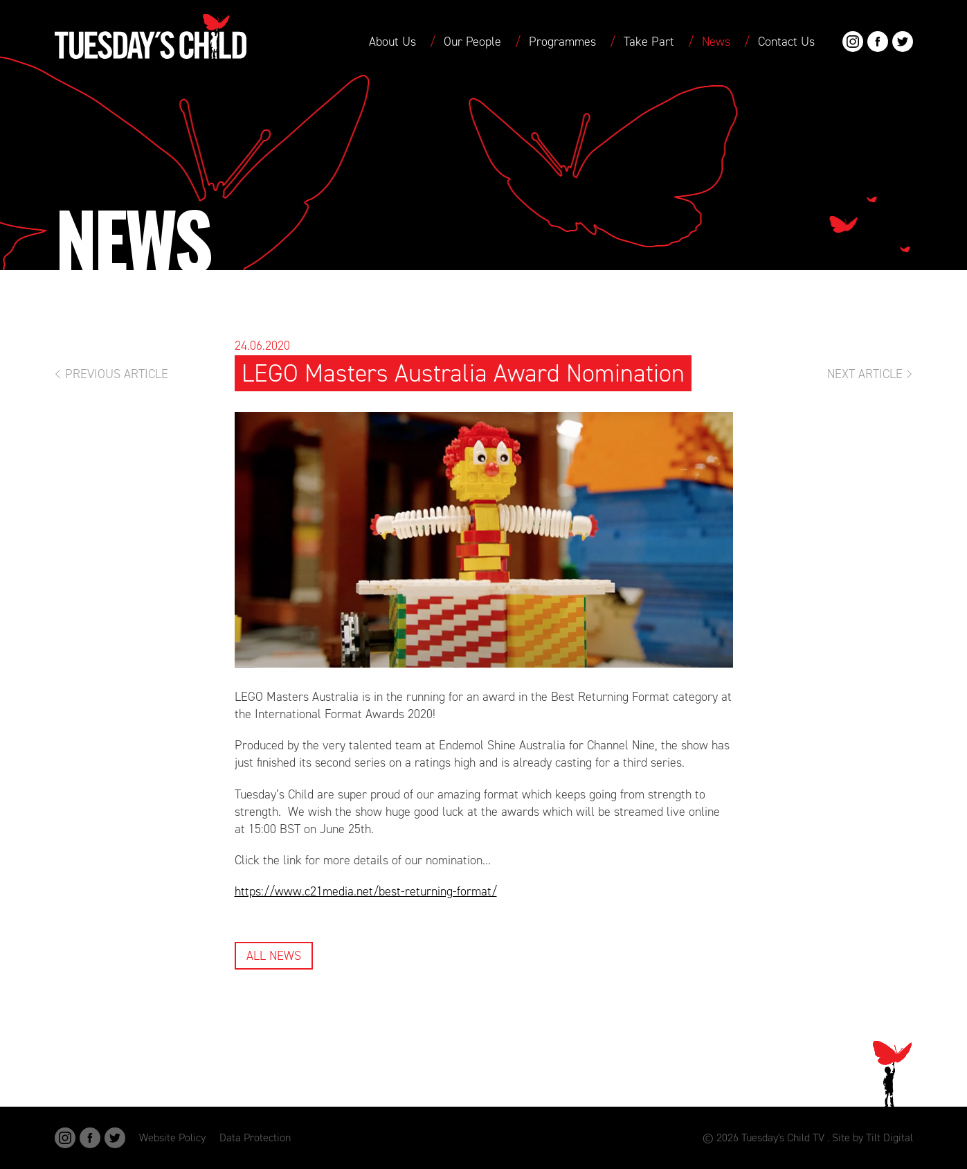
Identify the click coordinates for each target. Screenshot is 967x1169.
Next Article (865, 374)
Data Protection (255, 1137)
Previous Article (116, 374)
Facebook (877, 41)
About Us (392, 41)
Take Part (649, 41)
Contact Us (786, 41)
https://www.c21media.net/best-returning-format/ (366, 891)
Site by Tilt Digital (872, 1137)
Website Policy (172, 1137)
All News (273, 955)
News (716, 41)
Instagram (852, 41)
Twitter (902, 41)
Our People (472, 41)
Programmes (562, 41)
